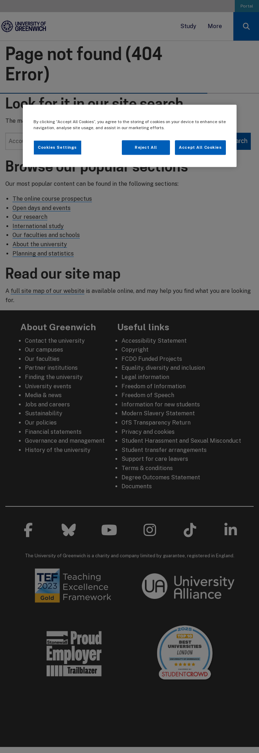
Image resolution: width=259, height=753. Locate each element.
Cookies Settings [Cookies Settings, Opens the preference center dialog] (57, 147)
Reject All (146, 147)
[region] (130, 136)
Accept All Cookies (200, 147)
